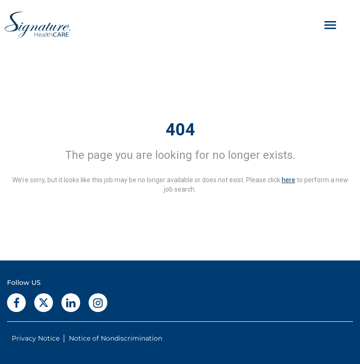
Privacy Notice (36, 338)
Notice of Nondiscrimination (115, 338)
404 (180, 130)
